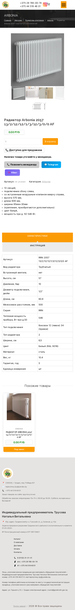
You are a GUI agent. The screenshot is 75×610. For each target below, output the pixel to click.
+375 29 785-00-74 (31, 3)
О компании (19, 542)
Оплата (17, 549)
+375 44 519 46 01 (30, 6)
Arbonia (50, 20)
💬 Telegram (51, 164)
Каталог (17, 539)
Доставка (18, 546)
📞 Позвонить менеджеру (22, 164)
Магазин (18, 20)
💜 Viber (12, 172)
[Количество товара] (22, 141)
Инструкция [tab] (37, 245)
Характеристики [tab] (37, 236)
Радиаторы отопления (34, 20)
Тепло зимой (19, 606)
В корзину (50, 141)
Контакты (18, 552)
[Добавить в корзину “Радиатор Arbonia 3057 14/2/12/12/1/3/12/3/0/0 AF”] (19, 449)
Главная (7, 20)
